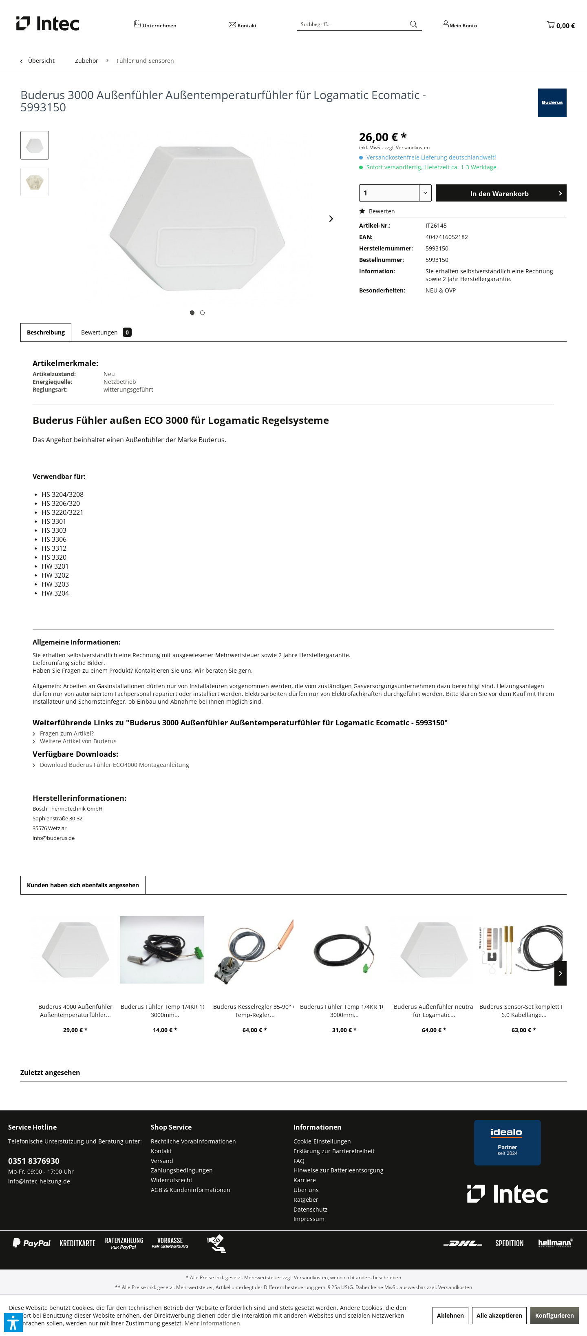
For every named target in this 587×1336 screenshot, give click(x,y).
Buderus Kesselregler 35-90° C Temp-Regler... (254, 1011)
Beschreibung (46, 332)
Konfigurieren (554, 1315)
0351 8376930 (34, 1161)
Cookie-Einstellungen (322, 1141)
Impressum (309, 1219)
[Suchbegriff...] (359, 24)
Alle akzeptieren (499, 1315)
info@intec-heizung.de (39, 1181)
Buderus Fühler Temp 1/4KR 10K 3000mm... (165, 1011)
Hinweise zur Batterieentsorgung (339, 1170)
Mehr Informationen (212, 1323)
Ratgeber (306, 1199)
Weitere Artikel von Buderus (75, 741)
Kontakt (161, 1151)
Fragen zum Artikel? (63, 733)
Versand (162, 1161)
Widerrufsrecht (171, 1180)
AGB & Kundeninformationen (190, 1190)
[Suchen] (414, 24)
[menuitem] (175, 28)
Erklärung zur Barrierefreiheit (334, 1151)
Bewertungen (106, 332)
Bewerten (377, 211)
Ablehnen (450, 1315)
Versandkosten (311, 1277)
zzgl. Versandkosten (407, 147)
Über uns (306, 1190)
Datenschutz (311, 1209)
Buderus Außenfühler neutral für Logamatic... (434, 1011)
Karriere (305, 1180)
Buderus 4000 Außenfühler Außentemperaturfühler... (75, 1011)
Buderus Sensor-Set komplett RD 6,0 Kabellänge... (524, 1011)
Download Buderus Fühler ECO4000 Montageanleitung (111, 765)
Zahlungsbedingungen (182, 1170)
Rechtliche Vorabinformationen (193, 1141)
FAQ (299, 1161)
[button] (13, 1322)
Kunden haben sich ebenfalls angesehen (83, 885)
